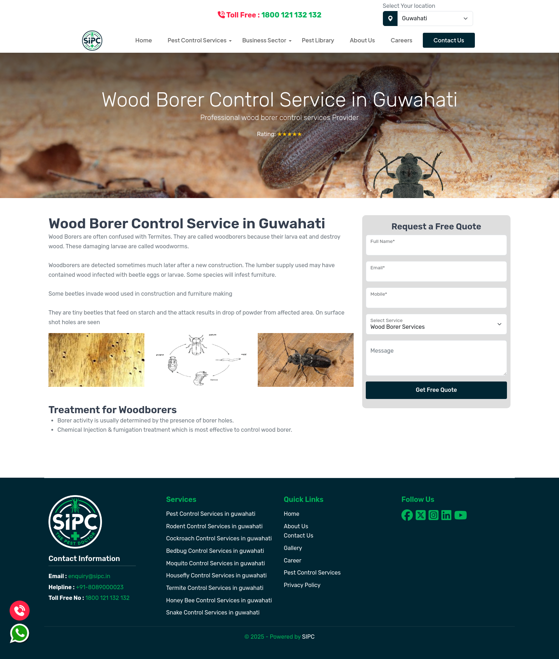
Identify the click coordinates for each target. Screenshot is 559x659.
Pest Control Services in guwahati (210, 513)
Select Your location (409, 5)
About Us (362, 40)
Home (143, 40)
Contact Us (449, 40)
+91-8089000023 (99, 587)
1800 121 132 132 (107, 598)
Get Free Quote (436, 389)
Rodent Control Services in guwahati (214, 526)
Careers (401, 40)
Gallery (293, 548)
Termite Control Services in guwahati (214, 588)
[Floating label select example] (436, 324)
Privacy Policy (302, 585)
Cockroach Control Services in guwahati (219, 538)
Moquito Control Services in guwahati (215, 563)
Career (292, 560)
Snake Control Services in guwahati (213, 612)
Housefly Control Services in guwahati (216, 575)
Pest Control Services (197, 40)
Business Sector (264, 40)
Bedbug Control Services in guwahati (215, 551)
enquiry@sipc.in (89, 576)
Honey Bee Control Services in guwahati (219, 600)
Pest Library (318, 40)
